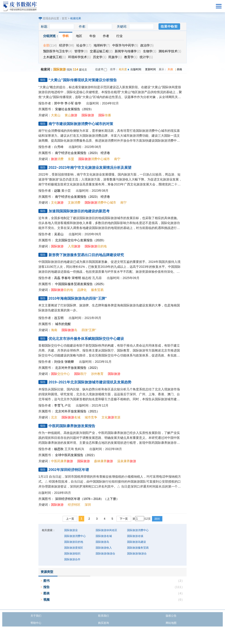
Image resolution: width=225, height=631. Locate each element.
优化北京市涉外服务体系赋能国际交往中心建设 (86, 339)
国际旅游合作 (72, 559)
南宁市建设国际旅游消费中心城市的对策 (81, 124)
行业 (119, 36)
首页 (64, 18)
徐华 (78, 103)
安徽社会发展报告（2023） (74, 109)
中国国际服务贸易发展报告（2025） (80, 284)
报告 (46, 587)
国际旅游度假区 (73, 547)
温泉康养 (126, 461)
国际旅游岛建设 (136, 541)
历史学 (99, 57)
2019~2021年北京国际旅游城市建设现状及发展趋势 (90, 382)
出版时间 (135, 69)
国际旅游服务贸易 (138, 547)
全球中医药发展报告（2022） (76, 455)
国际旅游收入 (104, 547)
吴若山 (59, 234)
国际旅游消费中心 (138, 530)
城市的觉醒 (63, 324)
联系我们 (103, 615)
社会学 (83, 45)
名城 (71, 417)
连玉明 (59, 318)
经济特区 (74, 504)
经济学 (66, 45)
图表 (46, 593)
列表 (170, 69)
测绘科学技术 (170, 51)
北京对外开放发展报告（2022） (77, 367)
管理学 (81, 51)
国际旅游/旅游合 (105, 553)
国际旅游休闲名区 (106, 530)
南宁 (117, 159)
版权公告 (171, 615)
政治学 (147, 45)
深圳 (88, 504)
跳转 (157, 518)
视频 (46, 599)
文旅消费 (74, 202)
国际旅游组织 (72, 553)
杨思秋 (59, 449)
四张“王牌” (89, 330)
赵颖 (57, 190)
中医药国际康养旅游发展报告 (72, 426)
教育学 (130, 57)
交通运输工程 (101, 51)
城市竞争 (91, 417)
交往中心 (60, 374)
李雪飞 (59, 405)
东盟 (71, 159)
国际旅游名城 (104, 536)
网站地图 (171, 622)
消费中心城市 (94, 159)
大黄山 (55, 115)
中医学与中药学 (125, 45)
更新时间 (150, 69)
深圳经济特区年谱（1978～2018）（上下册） (87, 499)
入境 (74, 246)
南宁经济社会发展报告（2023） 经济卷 (82, 153)
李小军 (69, 103)
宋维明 (76, 278)
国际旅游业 (71, 530)
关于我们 (36, 615)
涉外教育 (97, 374)
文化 (57, 202)
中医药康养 (62, 461)
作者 (106, 36)
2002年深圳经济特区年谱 (69, 470)
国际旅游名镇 (135, 536)
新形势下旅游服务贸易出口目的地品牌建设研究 (86, 255)
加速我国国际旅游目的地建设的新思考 (79, 211)
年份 (92, 36)
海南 (54, 330)
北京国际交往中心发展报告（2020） (80, 240)
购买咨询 (103, 622)
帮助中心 (36, 622)
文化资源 (110, 417)
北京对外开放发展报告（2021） (77, 411)
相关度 (123, 69)
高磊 (57, 278)
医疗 (80, 374)
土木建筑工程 (54, 57)
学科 (65, 36)
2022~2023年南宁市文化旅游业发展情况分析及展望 (90, 167)
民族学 (115, 57)
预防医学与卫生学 (57, 51)
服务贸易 (97, 290)
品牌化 (82, 290)
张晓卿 (69, 361)
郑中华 (59, 103)
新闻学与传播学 (128, 51)
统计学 (146, 57)
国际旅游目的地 (73, 541)
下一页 (124, 518)
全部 (50, 45)
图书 (46, 581)
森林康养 (103, 461)
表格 (179, 69)
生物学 (149, 51)
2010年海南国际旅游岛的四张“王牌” (78, 298)
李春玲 (66, 278)
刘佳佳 (59, 361)
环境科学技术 (79, 57)
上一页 (70, 518)
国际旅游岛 (102, 541)
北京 (54, 417)
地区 (79, 36)
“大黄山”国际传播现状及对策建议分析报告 (83, 80)
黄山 (71, 115)
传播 (104, 115)
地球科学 (102, 45)
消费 (57, 159)
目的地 (96, 246)
